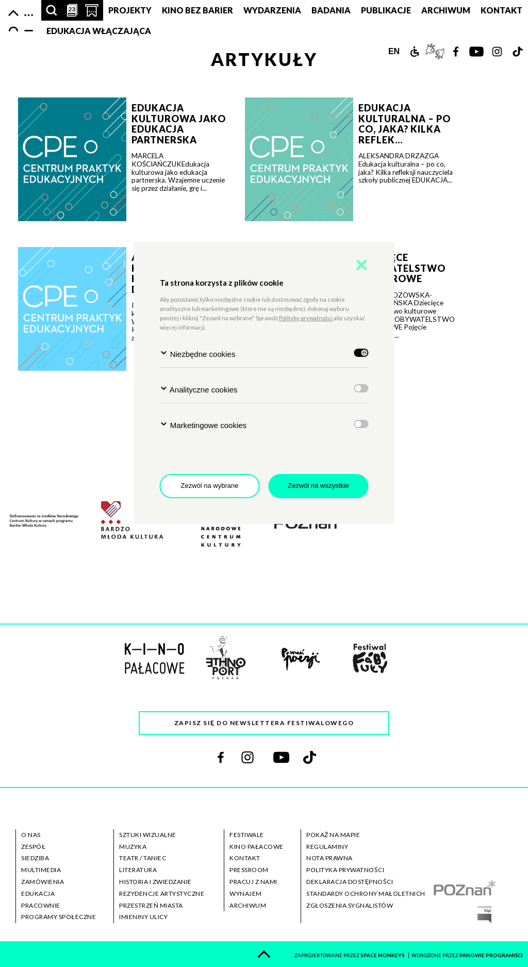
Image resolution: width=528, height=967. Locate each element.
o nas (31, 835)
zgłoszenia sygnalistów (349, 905)
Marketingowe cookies (203, 425)
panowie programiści (491, 955)
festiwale (246, 835)
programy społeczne (58, 917)
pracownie (40, 905)
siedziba (35, 858)
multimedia (41, 870)
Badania (331, 10)
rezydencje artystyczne (161, 893)
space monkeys (383, 955)
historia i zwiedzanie (155, 882)
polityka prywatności (345, 870)
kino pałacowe (256, 846)
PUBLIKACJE (386, 10)
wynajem (245, 893)
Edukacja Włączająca (98, 31)
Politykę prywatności (306, 318)
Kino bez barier (197, 10)
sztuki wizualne (147, 835)
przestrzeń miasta (151, 905)
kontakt (244, 858)
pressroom (249, 870)
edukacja (38, 893)
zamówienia (42, 882)
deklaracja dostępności (349, 882)
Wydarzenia (272, 10)
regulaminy (327, 846)
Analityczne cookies (199, 389)
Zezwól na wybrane (210, 485)
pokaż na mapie (333, 835)
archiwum (247, 905)
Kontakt (501, 10)
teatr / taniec (142, 858)
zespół (33, 846)
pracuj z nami (253, 882)
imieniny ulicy (143, 917)
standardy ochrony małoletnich (365, 893)
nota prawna (329, 858)
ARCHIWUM (445, 10)
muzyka (132, 846)
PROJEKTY (130, 10)
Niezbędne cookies (198, 353)
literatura (138, 870)
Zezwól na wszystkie (318, 485)
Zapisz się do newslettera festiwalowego (264, 723)
